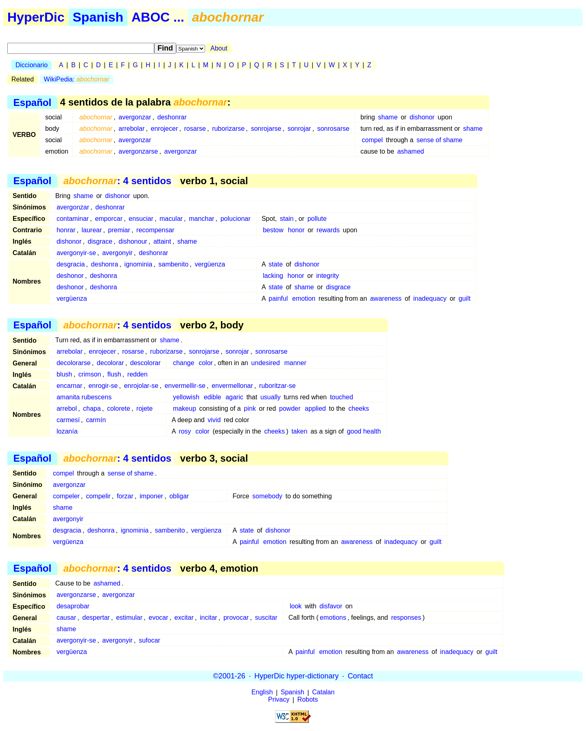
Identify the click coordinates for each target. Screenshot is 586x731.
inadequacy (429, 298)
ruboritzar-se (277, 385)
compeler (66, 496)
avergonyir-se (76, 252)
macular (171, 218)
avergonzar (134, 117)
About (218, 48)
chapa (92, 408)
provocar (236, 617)
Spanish (98, 17)
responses (406, 617)
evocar (158, 617)
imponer (151, 496)
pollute (316, 218)
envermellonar (232, 385)
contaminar (73, 218)
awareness (385, 298)
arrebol (67, 408)
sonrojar (299, 128)
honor (296, 230)
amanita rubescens (84, 397)
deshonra (104, 264)
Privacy (278, 699)
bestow (273, 230)
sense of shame (439, 140)
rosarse (195, 128)
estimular (129, 617)
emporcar (108, 218)
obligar (179, 496)
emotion (303, 298)
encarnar (69, 385)
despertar (96, 617)
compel (372, 140)
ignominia (138, 264)
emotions (333, 617)
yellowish (186, 397)
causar (66, 617)
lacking (273, 275)
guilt (464, 298)
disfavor (330, 606)
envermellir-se (184, 385)
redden (137, 374)
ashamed (410, 151)
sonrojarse (266, 128)
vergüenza (210, 264)
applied (315, 408)
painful (278, 298)
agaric (234, 397)
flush (114, 374)
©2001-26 (229, 676)
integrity (327, 275)
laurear (91, 230)
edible (212, 397)
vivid (214, 419)
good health (364, 431)
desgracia (71, 264)
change (184, 362)
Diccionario (31, 65)
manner (295, 362)
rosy (185, 431)
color (206, 362)
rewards (328, 230)
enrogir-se (103, 385)
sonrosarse (333, 128)
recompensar (155, 230)
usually (270, 397)
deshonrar (172, 117)
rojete (144, 408)
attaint (162, 241)
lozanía (67, 431)
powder (289, 408)
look (296, 606)
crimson (89, 374)
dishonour (132, 241)
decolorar (110, 362)
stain (287, 218)
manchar (201, 218)
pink (250, 408)
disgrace (100, 241)
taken (299, 431)
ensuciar (141, 218)
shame (388, 117)
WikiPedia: (76, 79)
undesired (265, 362)
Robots (307, 699)
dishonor (422, 117)
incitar (208, 617)
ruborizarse (228, 128)
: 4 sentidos (117, 180)
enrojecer (164, 128)
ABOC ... (157, 17)
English (262, 692)
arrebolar (131, 128)
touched (341, 397)
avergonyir (117, 252)
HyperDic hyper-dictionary (296, 676)
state (276, 264)
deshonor (70, 275)
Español (32, 102)
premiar (119, 230)
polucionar (236, 218)
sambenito (173, 264)
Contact (360, 676)
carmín (96, 419)
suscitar (266, 617)
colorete (118, 408)
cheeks (358, 408)
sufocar (149, 640)
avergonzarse (138, 151)
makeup (184, 408)
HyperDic (36, 17)
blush (64, 374)
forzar (125, 496)
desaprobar (73, 606)
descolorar (145, 362)
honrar (66, 230)
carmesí (68, 419)
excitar (184, 617)
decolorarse (74, 362)
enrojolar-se (141, 385)
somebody (267, 496)
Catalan (323, 692)
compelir (98, 496)
